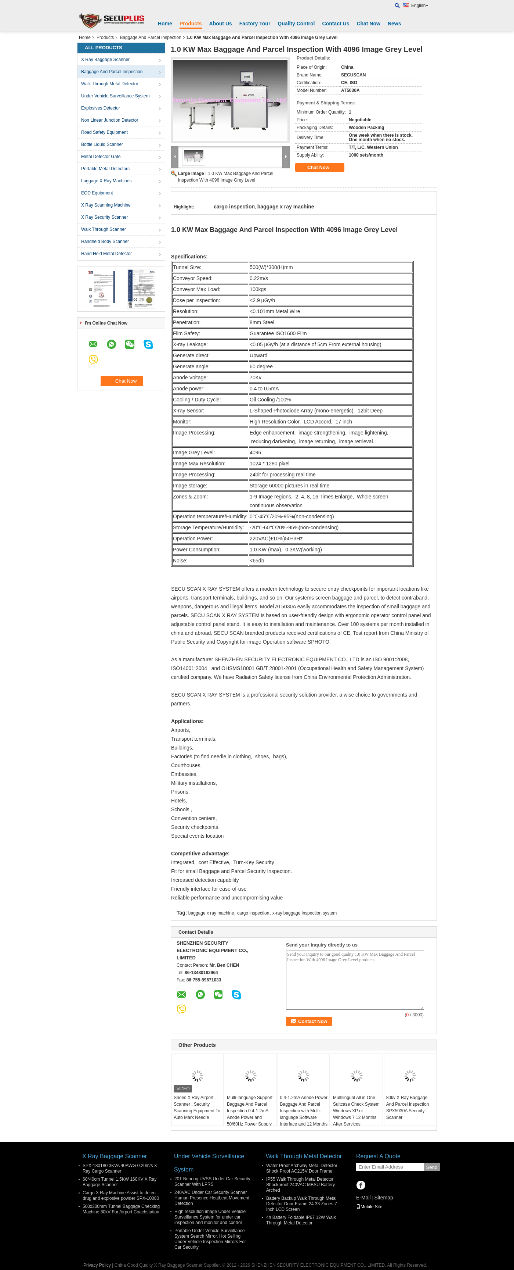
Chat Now (368, 23)
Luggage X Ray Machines (106, 180)
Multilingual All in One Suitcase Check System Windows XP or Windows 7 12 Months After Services (356, 1111)
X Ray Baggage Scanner (105, 59)
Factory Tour (255, 23)
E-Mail (363, 1198)
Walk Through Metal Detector (109, 83)
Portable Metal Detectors (105, 168)
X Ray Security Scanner (104, 217)
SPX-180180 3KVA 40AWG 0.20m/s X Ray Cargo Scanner (120, 1168)
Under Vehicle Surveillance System (115, 96)
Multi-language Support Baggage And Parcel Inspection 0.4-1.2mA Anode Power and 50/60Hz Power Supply (249, 1111)
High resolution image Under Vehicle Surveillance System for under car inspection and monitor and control (210, 1217)
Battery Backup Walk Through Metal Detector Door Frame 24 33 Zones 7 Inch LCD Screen (301, 1204)
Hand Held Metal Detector (106, 253)
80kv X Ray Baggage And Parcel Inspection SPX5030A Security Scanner (407, 1107)
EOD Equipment (97, 193)
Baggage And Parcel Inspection (150, 37)
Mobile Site (369, 1206)
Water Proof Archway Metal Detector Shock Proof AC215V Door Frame (301, 1168)
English (419, 5)
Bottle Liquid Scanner (102, 144)
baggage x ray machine (211, 913)
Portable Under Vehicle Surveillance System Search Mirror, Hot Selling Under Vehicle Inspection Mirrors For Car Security (210, 1239)
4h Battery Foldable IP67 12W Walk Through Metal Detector (301, 1220)
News (394, 23)
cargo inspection (253, 913)
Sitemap (383, 1198)
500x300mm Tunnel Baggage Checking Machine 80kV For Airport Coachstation (121, 1209)
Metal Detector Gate (100, 156)
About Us (220, 23)
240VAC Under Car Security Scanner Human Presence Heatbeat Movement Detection (211, 1198)
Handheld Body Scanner (105, 241)
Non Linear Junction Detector (109, 120)
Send (431, 1167)
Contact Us (335, 23)
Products (191, 23)
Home (165, 23)
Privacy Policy (97, 1265)
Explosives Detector (100, 108)
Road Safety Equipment (104, 132)
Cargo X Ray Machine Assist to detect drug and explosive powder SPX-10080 (121, 1195)
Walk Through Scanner (103, 229)
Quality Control (296, 23)
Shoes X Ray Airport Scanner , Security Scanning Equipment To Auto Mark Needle (197, 1107)
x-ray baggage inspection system (304, 913)
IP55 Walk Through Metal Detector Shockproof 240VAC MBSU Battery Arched (300, 1185)
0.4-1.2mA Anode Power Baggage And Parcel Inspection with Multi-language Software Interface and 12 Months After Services (303, 1114)
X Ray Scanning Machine (106, 205)
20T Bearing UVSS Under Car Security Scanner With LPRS (212, 1181)
